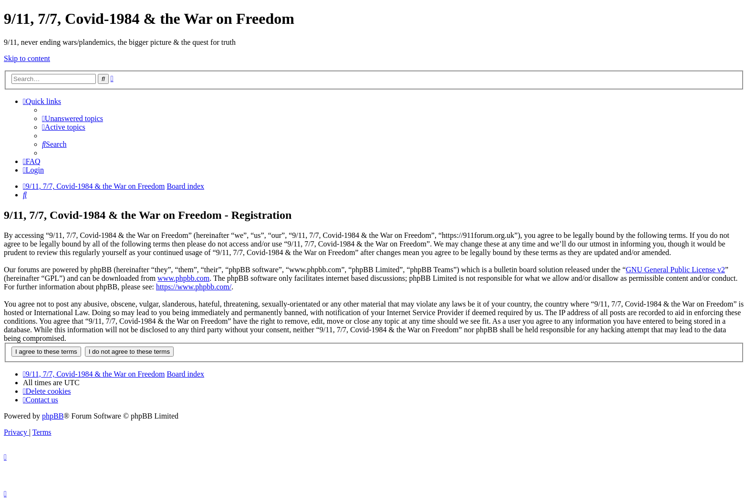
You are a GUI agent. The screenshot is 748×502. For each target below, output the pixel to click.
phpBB (52, 416)
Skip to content (27, 58)
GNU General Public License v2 (675, 270)
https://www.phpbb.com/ (193, 287)
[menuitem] (72, 118)
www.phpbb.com (183, 278)
